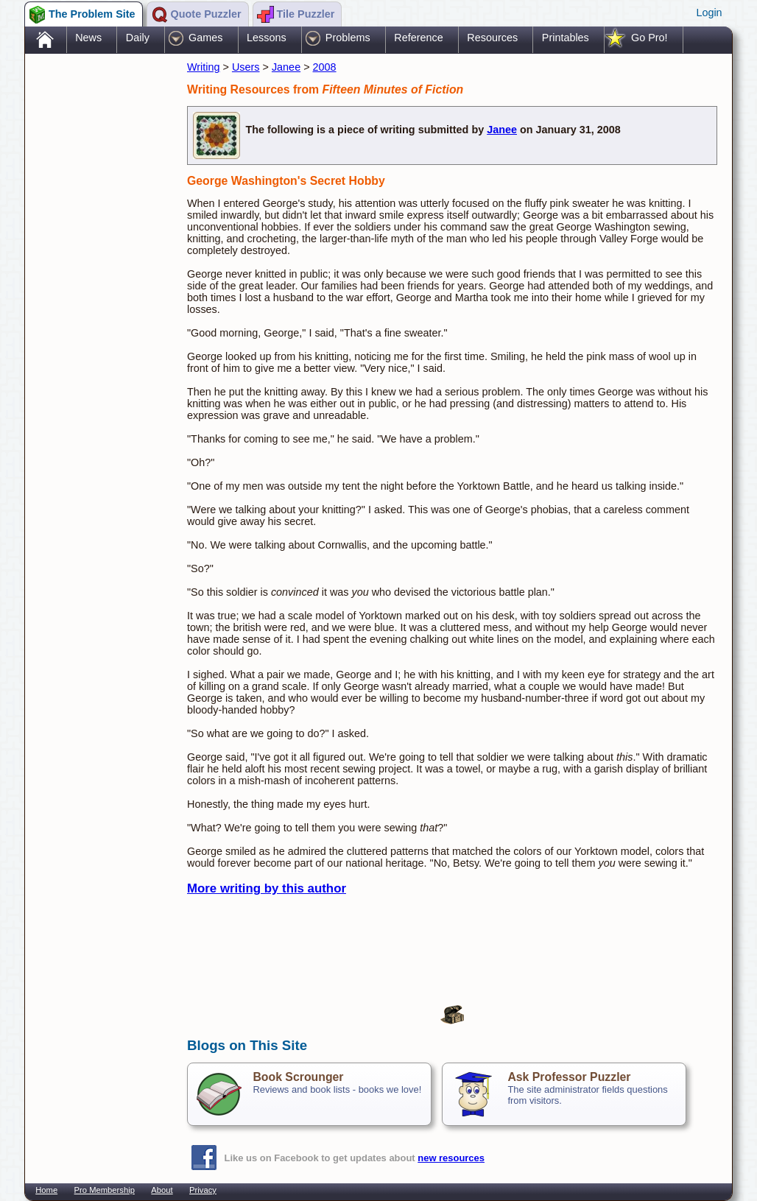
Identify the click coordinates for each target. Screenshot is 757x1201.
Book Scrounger (298, 1077)
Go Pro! (649, 37)
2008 (325, 67)
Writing (203, 67)
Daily (137, 37)
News (88, 37)
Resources (492, 37)
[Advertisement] (99, 289)
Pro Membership (104, 1190)
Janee (286, 67)
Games (205, 37)
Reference (418, 37)
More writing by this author (266, 888)
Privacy (202, 1190)
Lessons (266, 37)
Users (246, 67)
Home (46, 1190)
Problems (347, 37)
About (161, 1190)
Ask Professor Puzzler (568, 1077)
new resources (451, 1157)
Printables (565, 37)
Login (709, 12)
